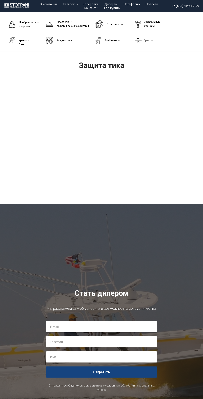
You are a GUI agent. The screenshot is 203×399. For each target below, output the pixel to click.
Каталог (69, 4)
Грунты (148, 40)
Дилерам (111, 4)
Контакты (91, 8)
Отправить (101, 372)
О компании (48, 4)
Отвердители (114, 24)
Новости (152, 4)
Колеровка (91, 4)
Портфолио (132, 4)
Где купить (112, 8)
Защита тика (64, 40)
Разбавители (112, 40)
